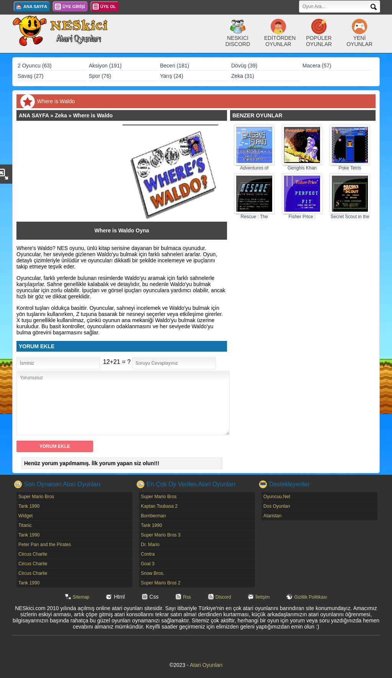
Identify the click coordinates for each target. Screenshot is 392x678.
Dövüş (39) (244, 66)
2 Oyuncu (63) (35, 66)
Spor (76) (100, 76)
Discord (223, 597)
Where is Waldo (93, 115)
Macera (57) (316, 66)
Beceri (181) (174, 66)
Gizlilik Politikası (310, 597)
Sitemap (81, 597)
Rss (187, 597)
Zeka (61, 115)
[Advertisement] (73, 173)
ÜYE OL (108, 6)
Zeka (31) (242, 76)
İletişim (262, 597)
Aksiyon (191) (105, 66)
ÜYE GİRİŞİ (73, 6)
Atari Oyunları (206, 665)
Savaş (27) (31, 76)
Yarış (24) (171, 76)
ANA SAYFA (35, 6)
